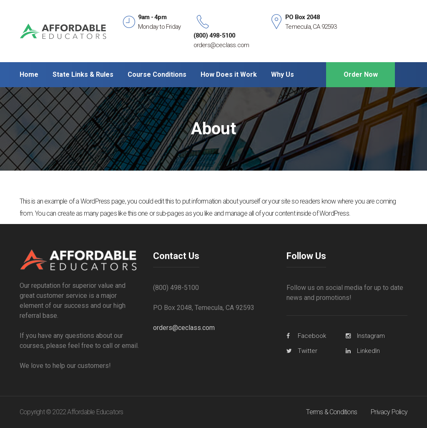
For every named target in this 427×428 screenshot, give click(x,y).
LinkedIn (368, 351)
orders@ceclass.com (184, 328)
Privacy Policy (389, 412)
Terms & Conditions (331, 412)
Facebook (312, 336)
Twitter (307, 351)
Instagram (371, 336)
